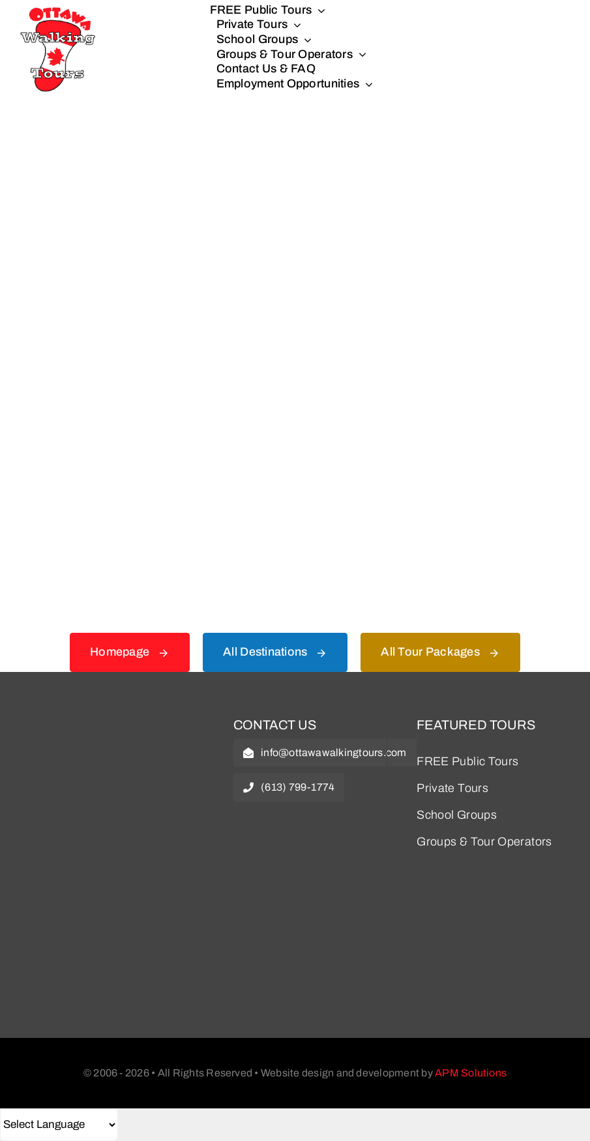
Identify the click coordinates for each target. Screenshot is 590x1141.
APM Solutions (471, 1072)
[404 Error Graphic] (295, 149)
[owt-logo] (111, 726)
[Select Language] (59, 1124)
